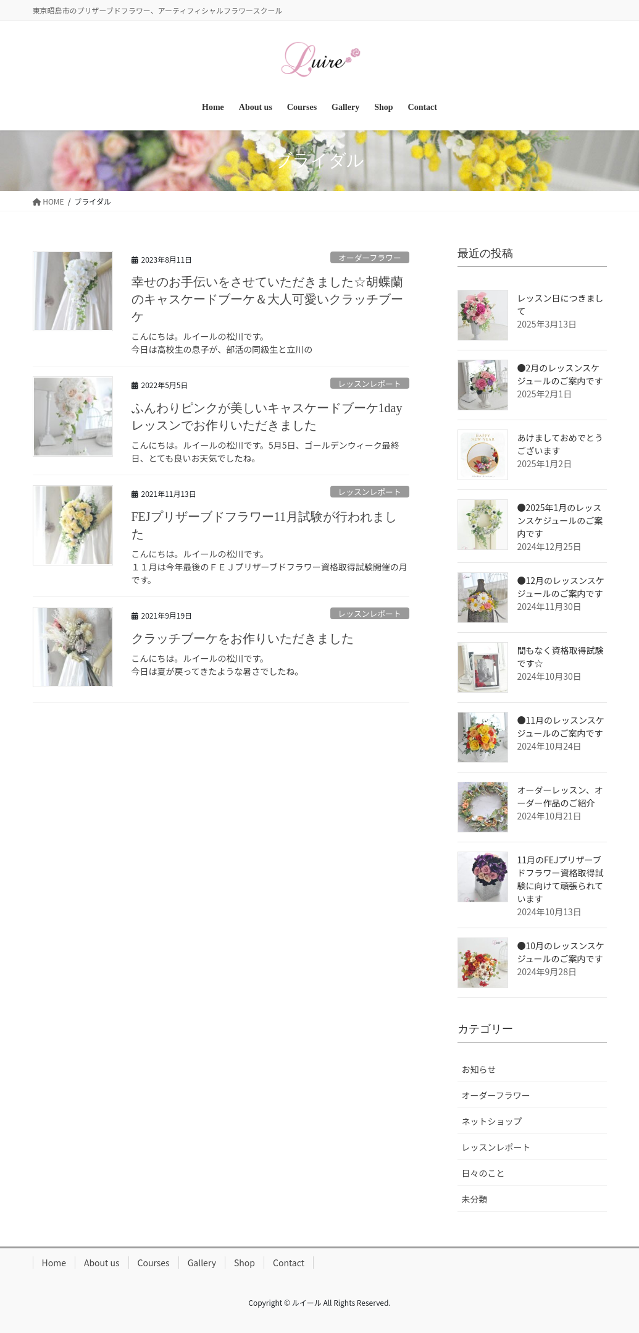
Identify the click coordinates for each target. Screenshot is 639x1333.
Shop (244, 1262)
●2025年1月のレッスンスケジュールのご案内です (560, 520)
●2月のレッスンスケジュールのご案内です (560, 374)
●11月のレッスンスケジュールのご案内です (560, 726)
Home (54, 1262)
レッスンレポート (369, 383)
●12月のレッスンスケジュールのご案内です (560, 586)
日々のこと (483, 1173)
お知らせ (479, 1069)
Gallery (202, 1262)
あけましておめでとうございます (560, 444)
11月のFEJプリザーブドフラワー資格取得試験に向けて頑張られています (560, 879)
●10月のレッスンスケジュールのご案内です (560, 952)
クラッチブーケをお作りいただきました (243, 638)
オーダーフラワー (369, 257)
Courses (154, 1262)
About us (102, 1262)
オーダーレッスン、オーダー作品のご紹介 (560, 796)
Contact (288, 1262)
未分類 (475, 1199)
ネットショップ (492, 1121)
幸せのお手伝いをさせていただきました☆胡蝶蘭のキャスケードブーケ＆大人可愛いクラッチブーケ (267, 299)
